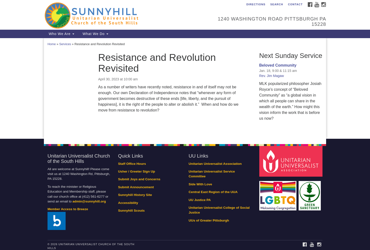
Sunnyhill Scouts (131, 210)
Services (65, 44)
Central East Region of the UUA (213, 192)
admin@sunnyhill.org (89, 201)
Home (52, 44)
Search (276, 4)
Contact (295, 4)
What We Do (95, 34)
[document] (185, 88)
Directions (255, 4)
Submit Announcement (136, 187)
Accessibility (128, 203)
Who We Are (61, 34)
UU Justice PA (200, 200)
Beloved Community (278, 65)
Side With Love (200, 184)
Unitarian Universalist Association (215, 164)
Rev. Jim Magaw (271, 76)
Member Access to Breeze (68, 209)
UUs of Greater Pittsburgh (209, 220)
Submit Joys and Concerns (139, 179)
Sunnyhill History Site (135, 195)
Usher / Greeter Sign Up (136, 171)
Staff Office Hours (132, 164)
